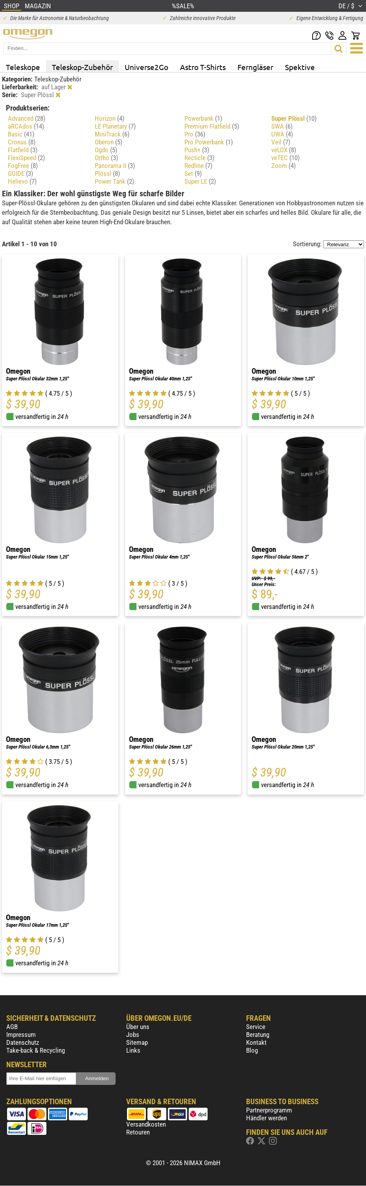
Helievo (22, 181)
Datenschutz (22, 1042)
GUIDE (20, 173)
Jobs (132, 1034)
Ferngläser (255, 67)
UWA (282, 134)
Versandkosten (146, 1124)
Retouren (138, 1132)
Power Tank (114, 181)
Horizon (109, 118)
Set (193, 173)
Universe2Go (146, 67)
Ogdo (106, 150)
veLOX (283, 150)
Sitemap (137, 1042)
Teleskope (23, 67)
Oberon (108, 142)
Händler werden (266, 1118)
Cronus (21, 142)
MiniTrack (112, 134)
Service (255, 1027)
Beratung (257, 1034)
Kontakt (256, 1042)
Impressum (21, 1034)
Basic (21, 134)
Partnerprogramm (269, 1110)
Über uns (137, 1027)
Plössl (107, 173)
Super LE (200, 181)
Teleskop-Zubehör (82, 67)
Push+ (196, 150)
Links (133, 1050)
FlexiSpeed (26, 158)
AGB (12, 1027)
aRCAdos (26, 126)
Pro (194, 134)
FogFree (23, 166)
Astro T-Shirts (203, 67)
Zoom (283, 166)
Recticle (199, 158)
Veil (280, 142)
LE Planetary (115, 126)
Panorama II (115, 166)
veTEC (285, 158)
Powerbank (203, 118)
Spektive (300, 67)
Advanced (26, 118)
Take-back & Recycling (35, 1050)
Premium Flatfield (211, 126)
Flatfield (22, 150)
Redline (198, 166)
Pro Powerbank (208, 142)
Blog (252, 1050)
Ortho (106, 158)
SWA (281, 126)
